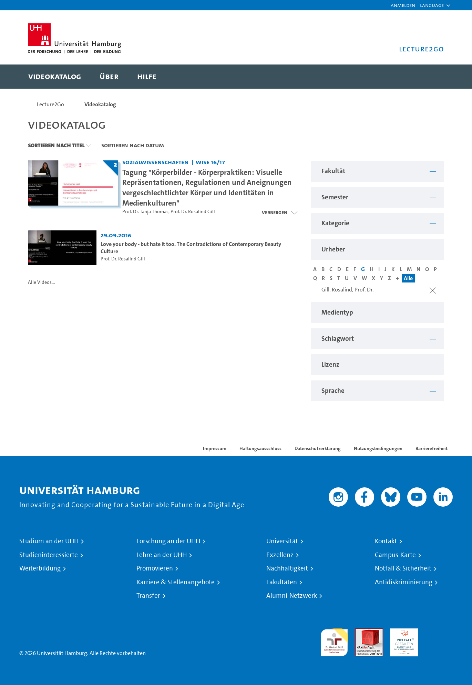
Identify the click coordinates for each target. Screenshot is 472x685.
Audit (361, 632)
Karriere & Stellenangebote (175, 582)
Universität (282, 541)
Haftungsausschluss (260, 448)
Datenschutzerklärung (318, 448)
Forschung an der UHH (168, 541)
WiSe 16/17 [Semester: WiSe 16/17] (210, 162)
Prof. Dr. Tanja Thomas (145, 211)
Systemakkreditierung (439, 632)
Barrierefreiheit (431, 448)
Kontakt (386, 541)
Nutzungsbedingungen (378, 448)
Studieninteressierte (48, 554)
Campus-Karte (395, 554)
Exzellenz (280, 554)
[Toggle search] (432, 76)
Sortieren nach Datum (132, 145)
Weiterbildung (40, 568)
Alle (408, 278)
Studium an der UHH (49, 541)
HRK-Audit (402, 632)
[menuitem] (54, 76)
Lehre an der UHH (161, 554)
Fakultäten (281, 582)
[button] (432, 5)
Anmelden (403, 5)
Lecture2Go (50, 104)
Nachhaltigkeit (287, 568)
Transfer (148, 595)
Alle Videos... (41, 282)
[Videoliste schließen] (279, 212)
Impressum (214, 448)
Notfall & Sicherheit (403, 568)
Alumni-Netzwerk (291, 595)
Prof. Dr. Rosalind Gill (193, 211)
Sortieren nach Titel (56, 145)
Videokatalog (100, 104)
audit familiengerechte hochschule (334, 641)
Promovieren (154, 568)
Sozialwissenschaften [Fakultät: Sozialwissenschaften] (155, 162)
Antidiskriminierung (403, 582)
